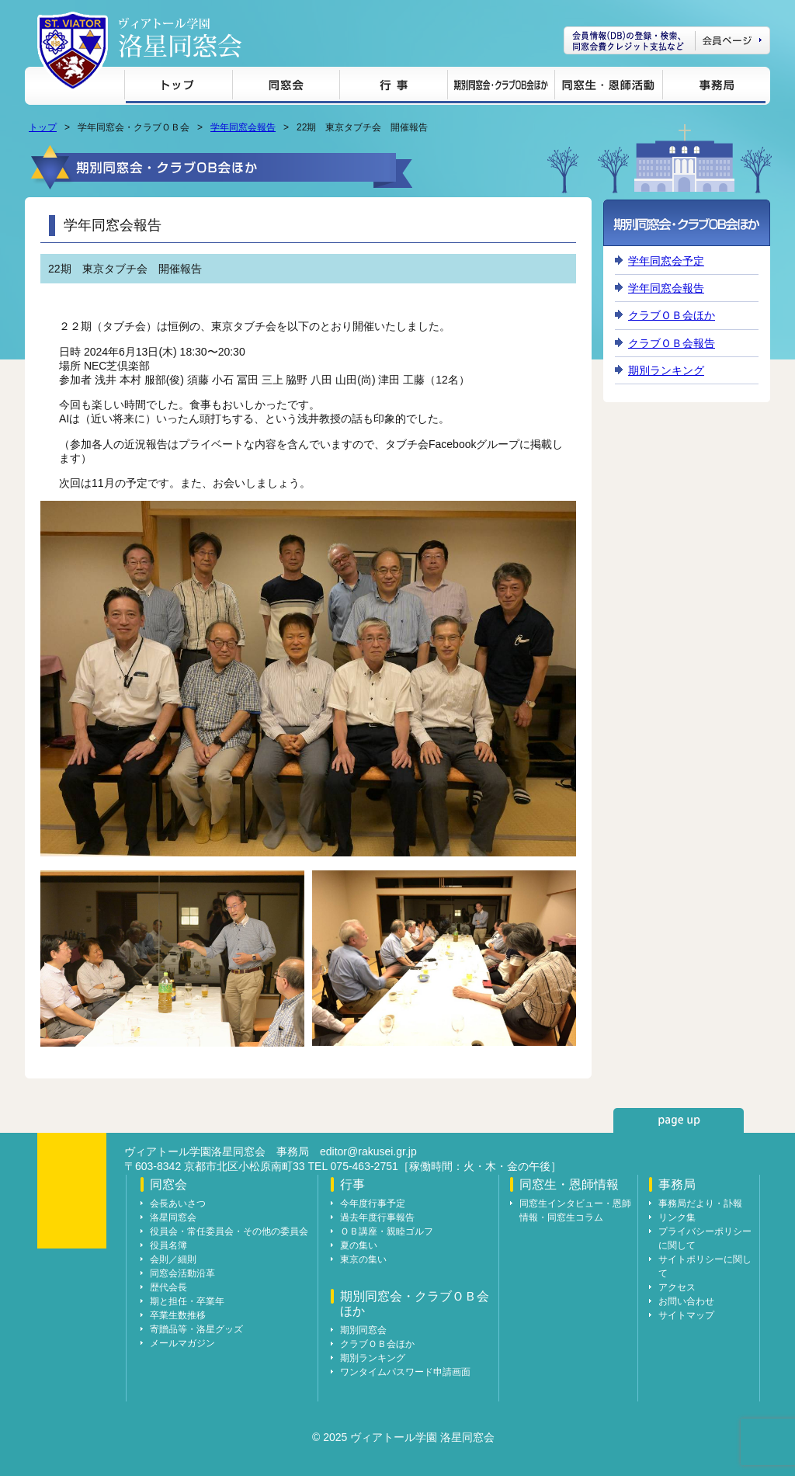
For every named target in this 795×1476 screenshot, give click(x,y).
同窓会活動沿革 (182, 1273)
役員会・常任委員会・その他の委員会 (229, 1231)
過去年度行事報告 (377, 1217)
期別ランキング (666, 370)
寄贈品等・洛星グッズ (196, 1329)
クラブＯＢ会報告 (671, 343)
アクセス (677, 1287)
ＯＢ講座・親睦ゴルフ (386, 1231)
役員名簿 (168, 1245)
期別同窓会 (363, 1330)
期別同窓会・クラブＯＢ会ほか (500, 87)
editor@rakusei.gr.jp (368, 1151)
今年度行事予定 (372, 1203)
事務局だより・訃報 (700, 1203)
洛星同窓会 (173, 1217)
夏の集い (358, 1245)
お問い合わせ (686, 1301)
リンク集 (677, 1217)
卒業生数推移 (178, 1315)
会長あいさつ (178, 1203)
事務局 (713, 87)
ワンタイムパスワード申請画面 (405, 1372)
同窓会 (285, 87)
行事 (393, 87)
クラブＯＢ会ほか (671, 315)
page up (678, 1120)
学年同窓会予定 (666, 261)
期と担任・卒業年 (187, 1301)
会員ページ (667, 40)
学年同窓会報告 (243, 127)
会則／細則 (173, 1259)
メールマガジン (182, 1343)
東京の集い (363, 1259)
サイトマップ (686, 1315)
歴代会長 (168, 1287)
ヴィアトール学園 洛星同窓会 (180, 38)
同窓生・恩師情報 (608, 87)
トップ (178, 87)
